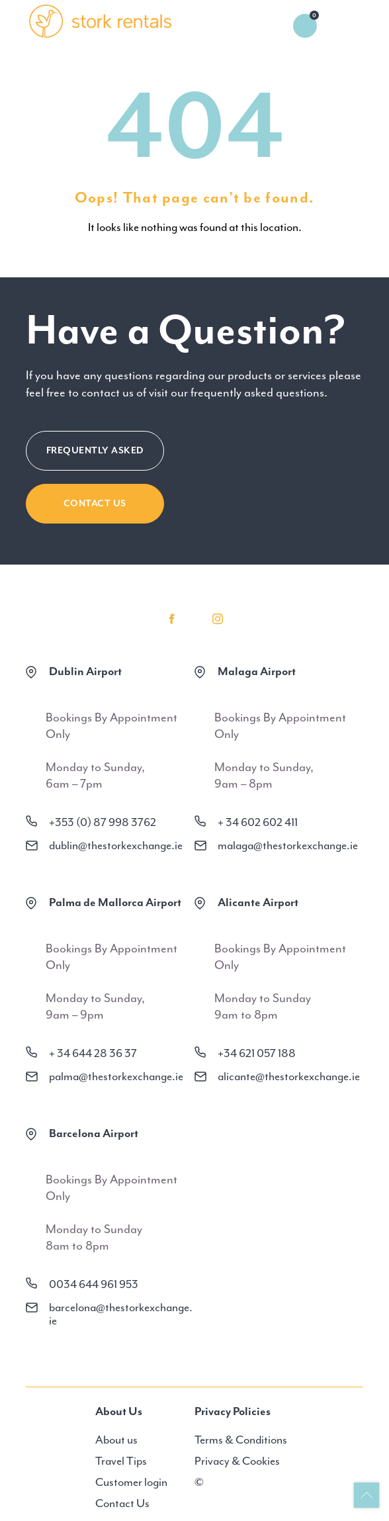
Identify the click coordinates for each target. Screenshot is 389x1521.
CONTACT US (95, 503)
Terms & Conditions (240, 1439)
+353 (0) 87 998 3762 (102, 822)
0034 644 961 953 (93, 1284)
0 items (305, 26)
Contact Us (122, 1503)
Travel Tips (121, 1460)
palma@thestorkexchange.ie (116, 1076)
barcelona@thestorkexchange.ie (121, 1314)
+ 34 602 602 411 (258, 822)
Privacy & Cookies (237, 1460)
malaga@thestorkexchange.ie (288, 845)
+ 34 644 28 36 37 (93, 1053)
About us (116, 1439)
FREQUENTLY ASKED (95, 450)
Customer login (131, 1482)
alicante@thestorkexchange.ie (289, 1076)
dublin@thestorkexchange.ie (116, 845)
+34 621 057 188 (257, 1053)
